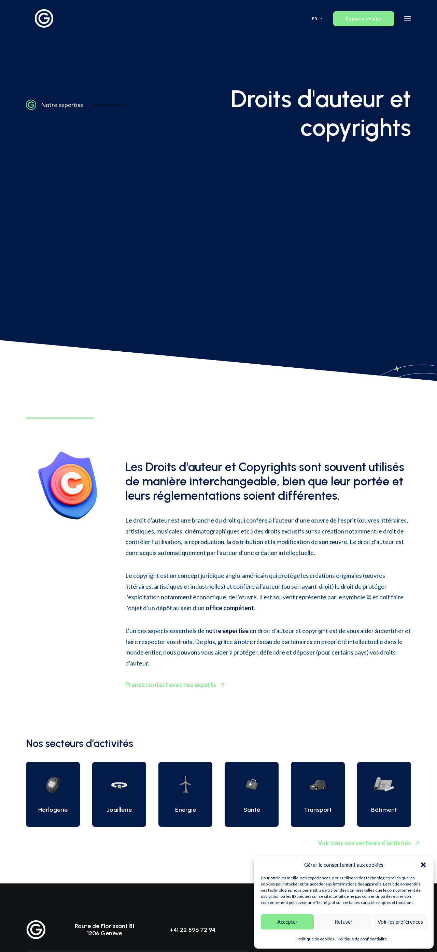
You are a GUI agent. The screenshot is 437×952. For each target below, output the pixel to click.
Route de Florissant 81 (104, 718)
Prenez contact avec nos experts (176, 476)
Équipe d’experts (182, 797)
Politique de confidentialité (362, 938)
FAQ (304, 787)
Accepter (287, 922)
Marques (36, 797)
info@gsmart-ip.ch (286, 722)
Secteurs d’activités (185, 806)
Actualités (174, 835)
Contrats (36, 835)
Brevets (35, 787)
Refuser (344, 922)
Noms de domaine (47, 825)
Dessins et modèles (48, 806)
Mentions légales (145, 888)
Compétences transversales (195, 816)
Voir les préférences (400, 922)
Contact (308, 806)
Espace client (380, 721)
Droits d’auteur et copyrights (59, 816)
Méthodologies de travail (192, 825)
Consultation (314, 797)
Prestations (176, 787)
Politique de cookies (315, 938)
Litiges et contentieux (51, 854)
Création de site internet (233, 935)
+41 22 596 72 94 (192, 722)
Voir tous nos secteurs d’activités (364, 640)
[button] (423, 864)
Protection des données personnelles (68, 844)
